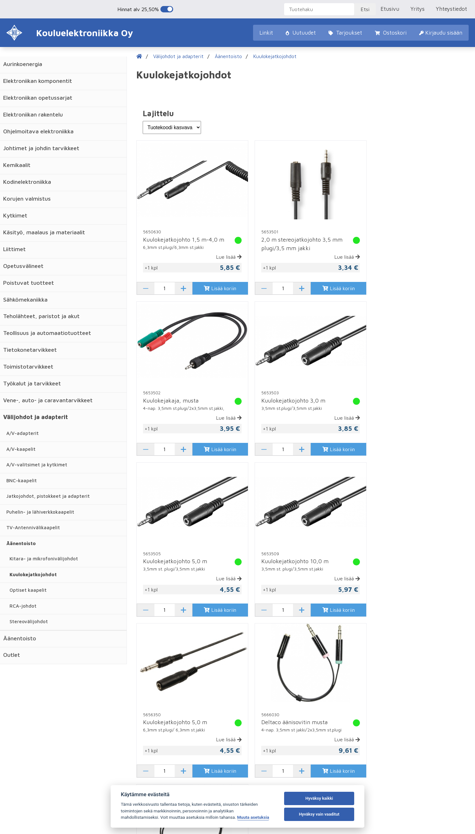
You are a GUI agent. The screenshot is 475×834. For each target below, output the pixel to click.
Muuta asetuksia (253, 817)
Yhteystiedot (451, 9)
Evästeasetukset (424, 807)
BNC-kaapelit (21, 480)
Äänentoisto (21, 543)
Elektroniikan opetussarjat (37, 97)
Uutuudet (301, 33)
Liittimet (14, 249)
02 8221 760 (369, 693)
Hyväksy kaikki (319, 798)
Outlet (11, 654)
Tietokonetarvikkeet (30, 349)
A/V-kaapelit (21, 449)
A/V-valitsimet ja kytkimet (36, 464)
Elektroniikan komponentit (37, 80)
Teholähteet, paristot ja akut (41, 316)
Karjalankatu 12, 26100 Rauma (389, 683)
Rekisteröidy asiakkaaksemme (271, 693)
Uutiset (34, 714)
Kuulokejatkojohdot (33, 574)
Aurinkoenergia (22, 64)
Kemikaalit (16, 165)
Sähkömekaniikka (25, 299)
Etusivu (390, 9)
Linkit (266, 33)
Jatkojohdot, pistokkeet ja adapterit (48, 496)
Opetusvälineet (23, 266)
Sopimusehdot (148, 725)
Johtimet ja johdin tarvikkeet (41, 148)
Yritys (417, 9)
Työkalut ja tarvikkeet (32, 383)
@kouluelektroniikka (377, 725)
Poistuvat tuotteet (28, 282)
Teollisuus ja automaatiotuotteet (47, 333)
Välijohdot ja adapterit (35, 417)
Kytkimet (15, 215)
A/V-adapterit (22, 433)
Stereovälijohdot (29, 621)
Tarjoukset (345, 33)
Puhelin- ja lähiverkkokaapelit (40, 512)
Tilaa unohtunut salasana (265, 683)
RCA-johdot (23, 606)
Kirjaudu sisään (440, 33)
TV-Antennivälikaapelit (33, 527)
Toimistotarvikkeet (28, 366)
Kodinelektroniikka (27, 181)
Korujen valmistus (27, 198)
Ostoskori (391, 33)
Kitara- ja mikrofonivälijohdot (44, 558)
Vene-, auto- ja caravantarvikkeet (48, 400)
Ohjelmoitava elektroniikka (38, 131)
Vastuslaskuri (40, 725)
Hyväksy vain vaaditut (319, 814)
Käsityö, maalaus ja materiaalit (44, 232)
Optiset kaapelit (28, 590)
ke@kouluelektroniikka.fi (381, 704)
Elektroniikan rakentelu (33, 114)
